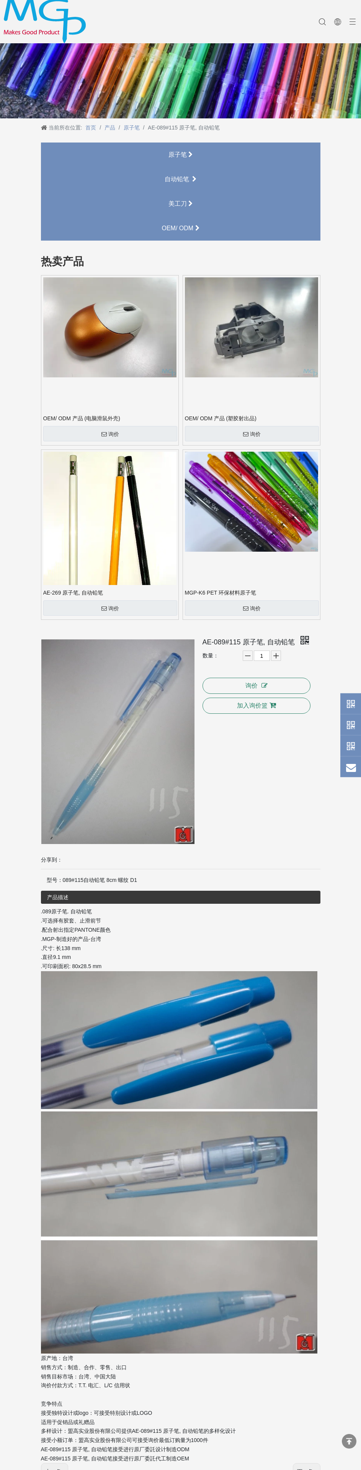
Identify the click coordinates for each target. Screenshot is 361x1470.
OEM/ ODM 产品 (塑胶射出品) (220, 418)
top (349, 1441)
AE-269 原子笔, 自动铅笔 (73, 593)
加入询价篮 (256, 705)
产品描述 (58, 897)
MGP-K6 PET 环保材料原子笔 (220, 593)
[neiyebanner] (180, 71)
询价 (110, 434)
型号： (55, 880)
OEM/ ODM (180, 228)
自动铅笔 (181, 179)
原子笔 (180, 154)
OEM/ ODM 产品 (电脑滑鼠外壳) (81, 418)
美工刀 (180, 203)
